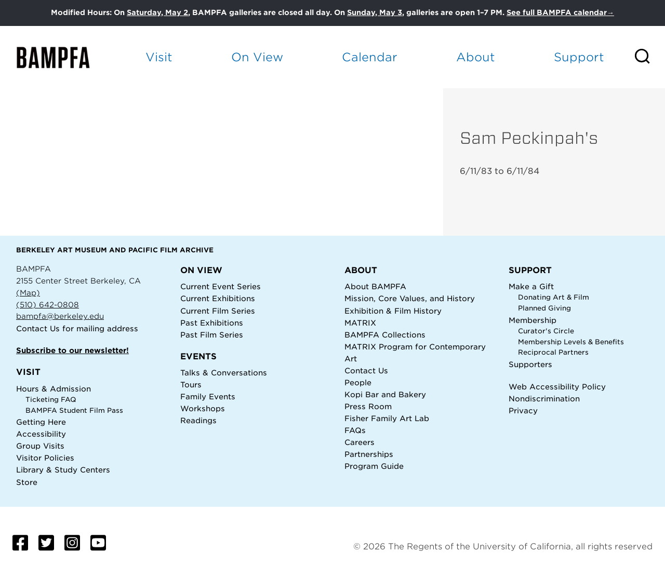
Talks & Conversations (223, 372)
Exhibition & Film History (393, 310)
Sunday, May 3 (374, 12)
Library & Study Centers (63, 469)
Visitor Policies (45, 457)
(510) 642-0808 (47, 304)
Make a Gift (531, 286)
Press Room (368, 406)
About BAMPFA (375, 286)
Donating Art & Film (553, 297)
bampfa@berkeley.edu (60, 316)
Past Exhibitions (211, 322)
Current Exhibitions (217, 298)
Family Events (207, 396)
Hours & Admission (53, 388)
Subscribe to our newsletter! (72, 350)
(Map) (28, 292)
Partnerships (368, 454)
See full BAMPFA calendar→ (560, 12)
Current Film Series (217, 310)
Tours (191, 384)
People (357, 382)
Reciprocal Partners (553, 352)
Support (579, 57)
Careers (359, 442)
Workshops (202, 408)
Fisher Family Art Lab (386, 418)
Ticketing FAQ (50, 399)
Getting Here (41, 421)
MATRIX (360, 322)
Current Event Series (220, 286)
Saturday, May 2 (157, 12)
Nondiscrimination (544, 398)
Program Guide (374, 466)
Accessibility (41, 433)
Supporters (530, 364)
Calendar (369, 57)
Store (26, 482)
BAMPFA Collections (384, 334)
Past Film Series (211, 334)
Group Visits (40, 445)
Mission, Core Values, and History (409, 298)
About (475, 57)
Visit (158, 57)
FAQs (355, 430)
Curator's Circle (546, 331)
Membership (532, 320)
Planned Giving (544, 308)
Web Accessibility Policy (557, 386)
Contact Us (38, 328)
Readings (198, 420)
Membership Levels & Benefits (571, 342)
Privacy (523, 410)
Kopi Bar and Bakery (385, 394)
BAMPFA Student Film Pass (74, 410)
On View (257, 57)
